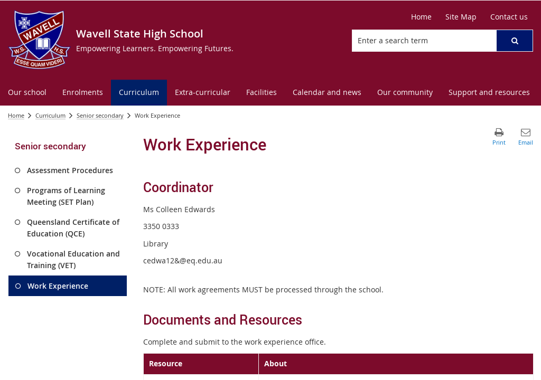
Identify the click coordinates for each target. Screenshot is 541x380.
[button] (515, 40)
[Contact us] (509, 16)
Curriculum (50, 115)
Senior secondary (100, 115)
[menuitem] (27, 93)
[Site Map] (461, 16)
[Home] (421, 16)
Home (16, 115)
